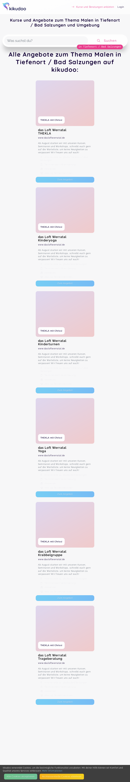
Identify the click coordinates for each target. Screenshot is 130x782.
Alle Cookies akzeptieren (21, 776)
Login (120, 7)
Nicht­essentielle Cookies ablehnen (61, 776)
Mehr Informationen (52, 771)
